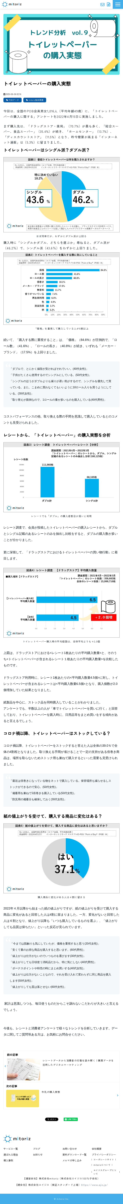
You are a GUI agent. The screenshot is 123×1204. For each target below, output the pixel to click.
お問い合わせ (103, 4)
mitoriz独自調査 (36, 99)
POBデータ (14, 99)
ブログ (36, 1148)
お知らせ (38, 1154)
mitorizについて (101, 1164)
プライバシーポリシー (104, 1154)
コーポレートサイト (103, 1159)
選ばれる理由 (10, 1154)
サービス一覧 (10, 1148)
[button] (118, 4)
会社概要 (96, 1148)
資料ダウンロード (109, 4)
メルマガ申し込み (72, 1160)
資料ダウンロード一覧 (74, 1154)
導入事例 (8, 1160)
